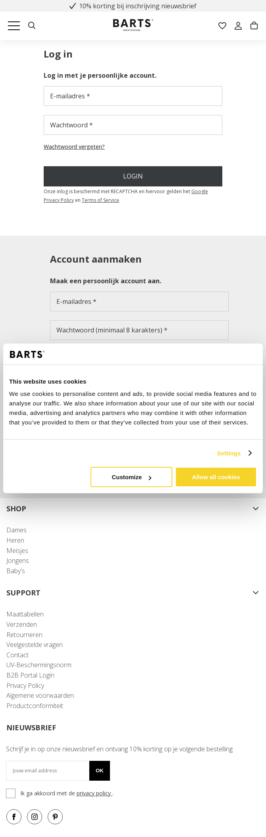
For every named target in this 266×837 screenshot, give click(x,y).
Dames (16, 530)
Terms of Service (100, 200)
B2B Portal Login (30, 675)
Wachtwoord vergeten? (74, 147)
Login (133, 176)
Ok (100, 771)
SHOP (133, 508)
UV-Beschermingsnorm (38, 664)
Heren (15, 540)
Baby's (15, 570)
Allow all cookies (216, 477)
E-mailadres (67, 96)
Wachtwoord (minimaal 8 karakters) (109, 330)
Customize (131, 477)
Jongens (17, 560)
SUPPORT (133, 592)
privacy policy (94, 793)
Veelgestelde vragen (34, 644)
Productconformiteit (34, 705)
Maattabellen (25, 614)
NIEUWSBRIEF (31, 727)
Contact (17, 655)
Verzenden (21, 624)
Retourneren (24, 634)
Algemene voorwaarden (40, 695)
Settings (229, 453)
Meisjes (17, 550)
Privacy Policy (25, 685)
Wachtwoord (69, 125)
